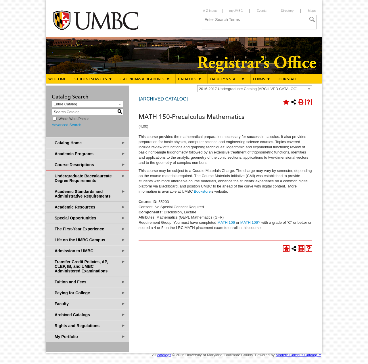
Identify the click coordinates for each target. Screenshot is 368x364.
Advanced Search (66, 125)
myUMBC (236, 10)
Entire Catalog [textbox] (65, 104)
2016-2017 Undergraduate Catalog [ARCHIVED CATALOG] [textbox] (248, 89)
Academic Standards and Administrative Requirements (90, 193)
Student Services (93, 79)
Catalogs (190, 79)
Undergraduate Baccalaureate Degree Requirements (90, 178)
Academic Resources (90, 206)
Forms (261, 79)
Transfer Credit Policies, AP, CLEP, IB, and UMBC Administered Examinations (90, 266)
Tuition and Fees (90, 281)
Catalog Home (90, 142)
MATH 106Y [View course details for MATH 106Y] (250, 222)
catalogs (164, 355)
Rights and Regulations (90, 325)
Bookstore (202, 191)
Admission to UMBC (90, 250)
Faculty (90, 303)
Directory (287, 10)
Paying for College (90, 292)
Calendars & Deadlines (145, 79)
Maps (312, 10)
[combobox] (254, 88)
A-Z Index (210, 10)
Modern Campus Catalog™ (298, 355)
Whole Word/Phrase (74, 119)
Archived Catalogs (90, 314)
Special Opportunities (90, 217)
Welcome (57, 79)
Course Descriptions (90, 164)
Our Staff (288, 79)
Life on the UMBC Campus (90, 239)
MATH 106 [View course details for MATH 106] (226, 222)
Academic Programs (90, 153)
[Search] (312, 19)
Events (262, 10)
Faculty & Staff (227, 79)
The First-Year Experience (90, 228)
